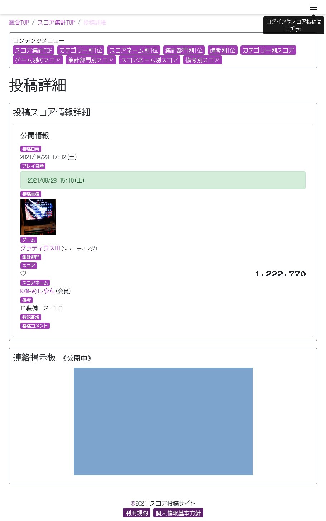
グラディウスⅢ (40, 247)
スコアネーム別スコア (149, 60)
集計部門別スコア (91, 60)
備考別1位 (222, 50)
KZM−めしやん (37, 290)
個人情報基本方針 (178, 512)
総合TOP (19, 22)
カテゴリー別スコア (268, 50)
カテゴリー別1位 (80, 50)
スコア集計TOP (56, 22)
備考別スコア (202, 60)
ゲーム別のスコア (38, 60)
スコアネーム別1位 (134, 50)
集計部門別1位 (184, 50)
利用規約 (136, 512)
